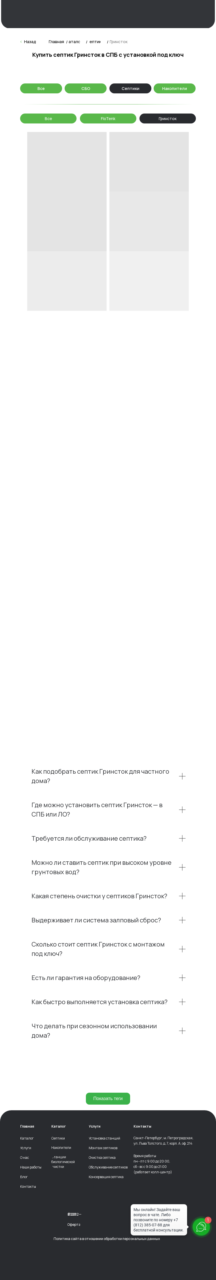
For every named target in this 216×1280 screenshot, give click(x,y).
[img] (36, 14)
